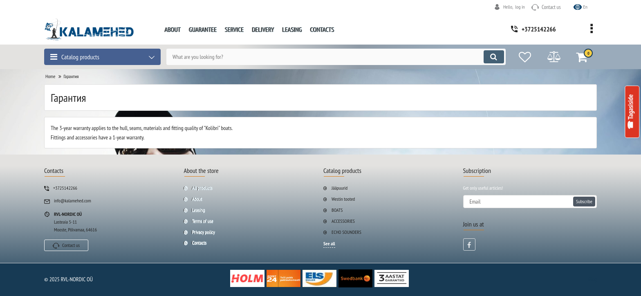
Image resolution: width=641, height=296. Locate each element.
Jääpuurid (339, 188)
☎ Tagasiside (630, 112)
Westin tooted (343, 199)
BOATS (337, 210)
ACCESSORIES (343, 221)
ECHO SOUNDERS (346, 232)
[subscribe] (530, 201)
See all (329, 243)
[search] (335, 57)
